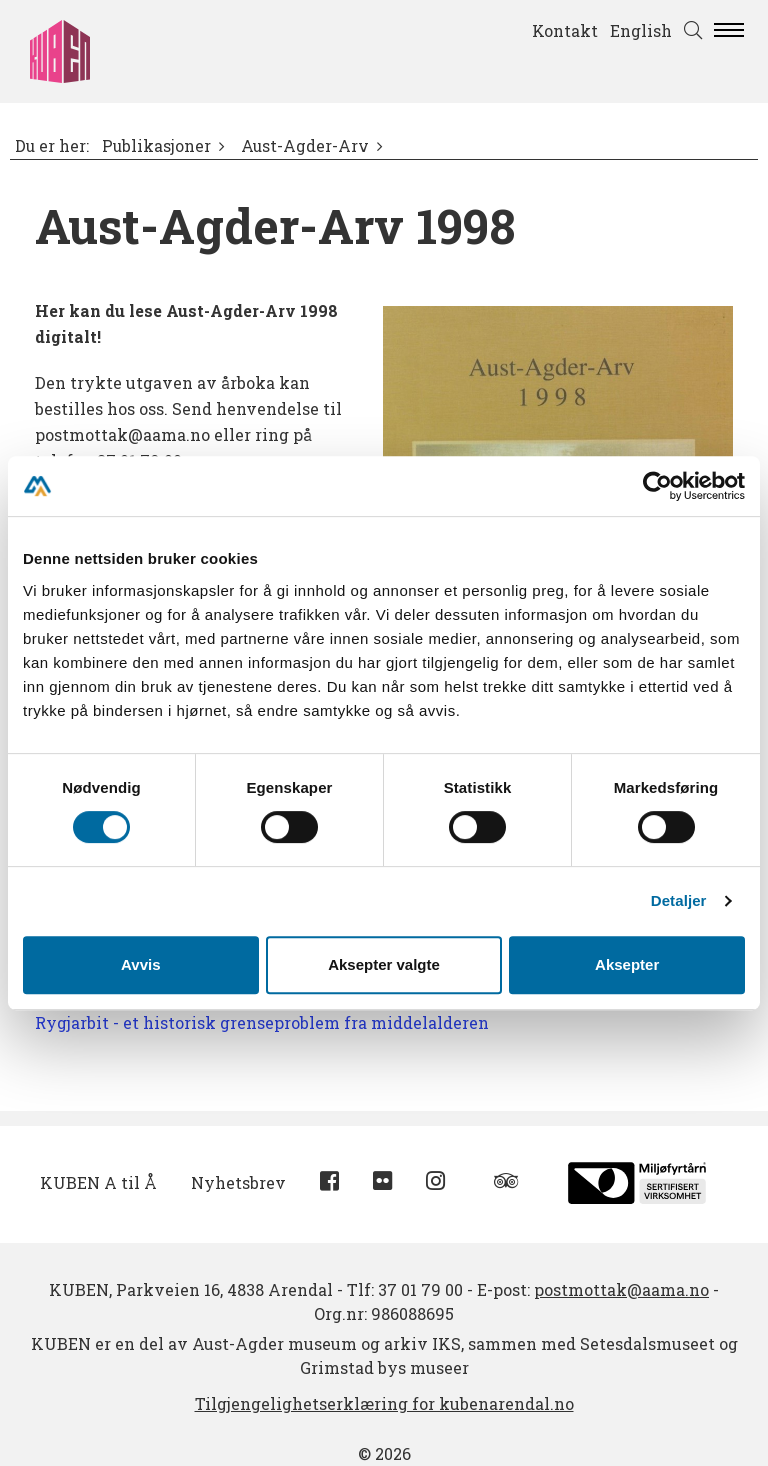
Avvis (140, 964)
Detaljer (679, 900)
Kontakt (565, 30)
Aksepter (627, 964)
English (641, 30)
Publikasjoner (156, 146)
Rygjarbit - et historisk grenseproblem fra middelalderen (262, 1022)
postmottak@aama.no (621, 1289)
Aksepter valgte (384, 964)
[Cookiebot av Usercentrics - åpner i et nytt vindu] (657, 486)
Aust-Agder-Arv (305, 146)
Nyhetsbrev (238, 1182)
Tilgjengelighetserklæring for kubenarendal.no (384, 1403)
